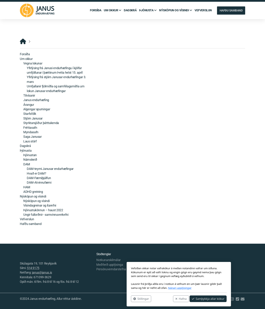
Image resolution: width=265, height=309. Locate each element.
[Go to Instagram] (232, 299)
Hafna (134, 299)
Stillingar (95, 299)
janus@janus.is (42, 272)
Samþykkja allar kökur (162, 299)
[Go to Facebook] (227, 299)
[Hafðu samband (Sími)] (237, 299)
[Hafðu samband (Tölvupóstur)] (242, 299)
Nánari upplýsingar (133, 288)
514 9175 (33, 268)
